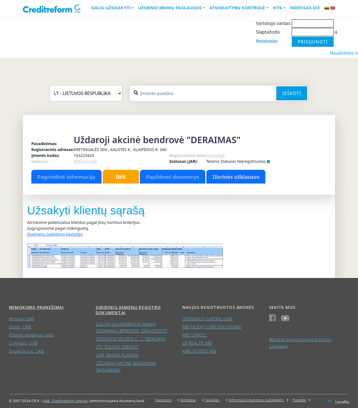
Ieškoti (291, 93)
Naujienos (163, 400)
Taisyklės (212, 400)
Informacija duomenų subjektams (256, 400)
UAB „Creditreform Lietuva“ (65, 400)
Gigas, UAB (20, 327)
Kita (277, 8)
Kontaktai (188, 400)
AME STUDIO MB (199, 351)
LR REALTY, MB (197, 343)
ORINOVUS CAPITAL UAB (207, 318)
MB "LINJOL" (194, 335)
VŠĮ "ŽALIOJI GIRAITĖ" (117, 347)
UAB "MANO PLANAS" (117, 355)
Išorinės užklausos (236, 176)
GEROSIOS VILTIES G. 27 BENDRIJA (131, 339)
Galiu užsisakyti (111, 8)
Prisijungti (215, 155)
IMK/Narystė (85, 161)
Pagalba (299, 400)
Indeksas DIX (305, 8)
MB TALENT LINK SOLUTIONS (211, 327)
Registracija (266, 40)
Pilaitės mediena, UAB (31, 335)
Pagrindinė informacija (66, 176)
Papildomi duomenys (172, 176)
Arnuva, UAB (21, 318)
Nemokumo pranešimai (36, 307)
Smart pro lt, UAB (26, 351)
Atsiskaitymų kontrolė (237, 8)
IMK (121, 176)
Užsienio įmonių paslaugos (170, 8)
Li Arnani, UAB (23, 343)
